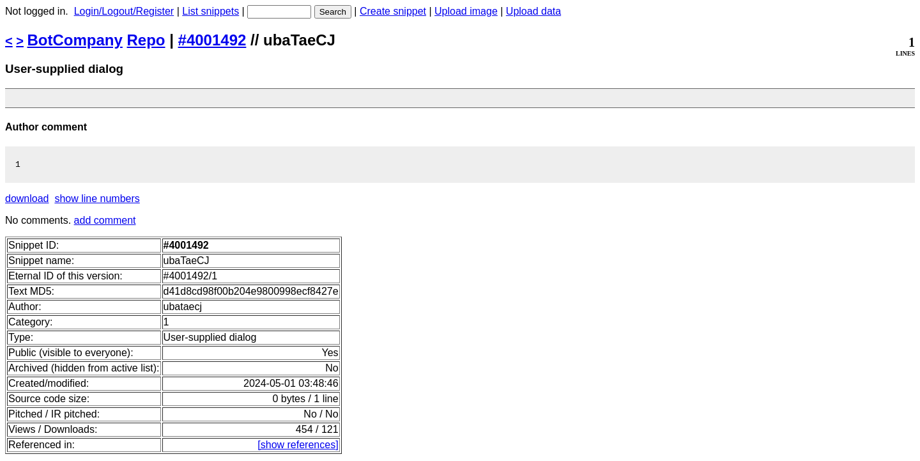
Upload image (466, 11)
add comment (105, 222)
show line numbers (96, 200)
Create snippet (393, 11)
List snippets (210, 11)
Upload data (533, 11)
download (27, 200)
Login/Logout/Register (124, 11)
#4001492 (212, 40)
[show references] (297, 446)
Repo (146, 40)
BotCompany (75, 40)
